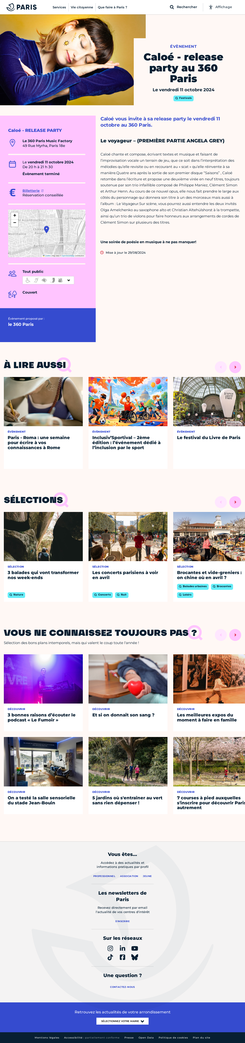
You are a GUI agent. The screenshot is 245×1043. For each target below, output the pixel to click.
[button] (46, 229)
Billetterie (31, 190)
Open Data (146, 1037)
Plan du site (201, 1037)
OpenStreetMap (68, 256)
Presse (129, 1037)
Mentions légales (47, 1037)
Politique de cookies (173, 1037)
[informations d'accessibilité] (48, 280)
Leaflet (46, 256)
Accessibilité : (92, 1037)
